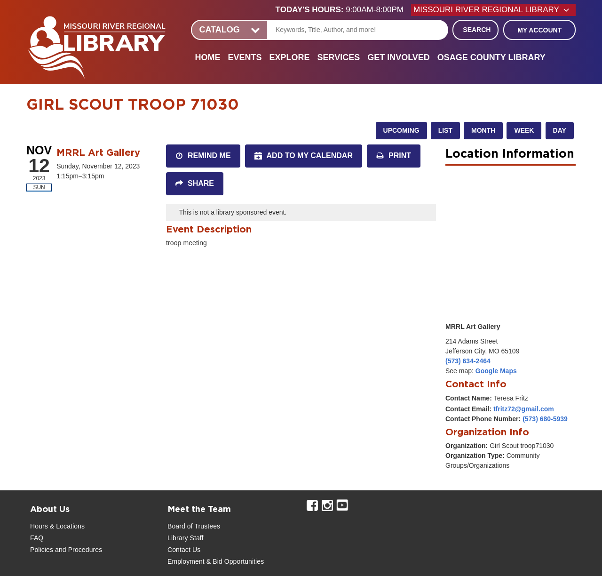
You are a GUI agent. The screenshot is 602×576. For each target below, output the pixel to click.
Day (559, 130)
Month (483, 130)
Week (524, 130)
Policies (41, 549)
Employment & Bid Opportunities (215, 561)
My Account (539, 30)
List (445, 130)
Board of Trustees (193, 526)
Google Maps (496, 371)
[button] (343, 10)
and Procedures (77, 549)
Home (207, 57)
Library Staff (185, 538)
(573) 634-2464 (468, 361)
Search (477, 29)
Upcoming (401, 130)
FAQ (36, 538)
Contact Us (183, 549)
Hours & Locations (57, 526)
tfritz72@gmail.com (523, 409)
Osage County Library (491, 57)
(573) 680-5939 (545, 419)
